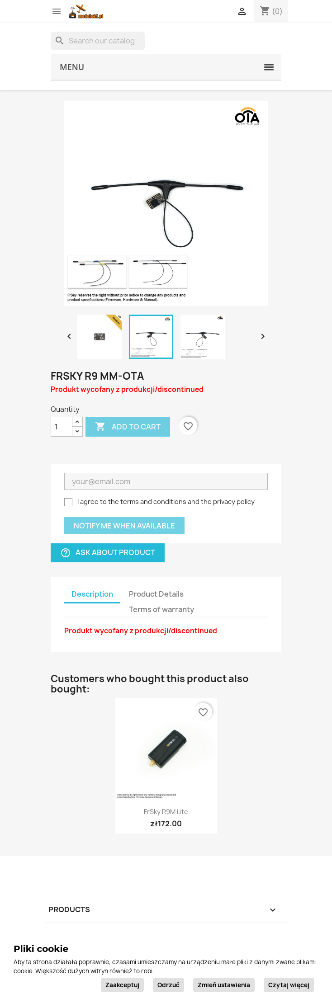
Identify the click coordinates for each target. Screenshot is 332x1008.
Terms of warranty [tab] (161, 609)
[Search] (98, 41)
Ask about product (107, 553)
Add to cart (128, 427)
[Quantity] (61, 427)
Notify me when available (124, 526)
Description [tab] (92, 594)
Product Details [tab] (156, 594)
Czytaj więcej (288, 985)
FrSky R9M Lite (166, 811)
